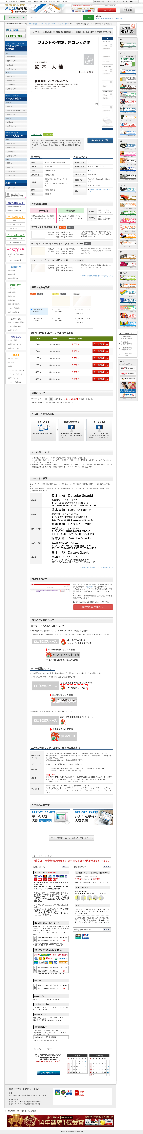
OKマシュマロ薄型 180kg (37, 319)
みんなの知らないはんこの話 (126, 354)
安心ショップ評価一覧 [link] (15, 374)
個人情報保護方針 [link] (13, 312)
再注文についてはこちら (93, 607)
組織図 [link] (10, 366)
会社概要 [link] (11, 362)
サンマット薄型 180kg (58, 319)
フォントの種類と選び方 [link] (16, 242)
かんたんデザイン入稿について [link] (16, 255)
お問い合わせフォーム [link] (15, 348)
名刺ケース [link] (11, 188)
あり (91, 171)
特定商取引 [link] (11, 300)
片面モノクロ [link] (11, 69)
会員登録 (90, 587)
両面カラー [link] (11, 57)
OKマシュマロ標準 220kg (37, 310)
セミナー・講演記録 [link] (14, 382)
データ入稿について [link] (14, 220)
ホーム (134, 2)
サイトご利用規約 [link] (13, 308)
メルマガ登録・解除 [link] (14, 326)
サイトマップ (123, 2)
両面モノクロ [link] (11, 61)
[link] (16, 46)
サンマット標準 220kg (58, 310)
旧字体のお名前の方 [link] (14, 210)
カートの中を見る (107, 10)
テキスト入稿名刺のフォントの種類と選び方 (97, 567)
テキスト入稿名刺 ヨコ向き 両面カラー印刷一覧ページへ (71, 838)
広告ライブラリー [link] (13, 378)
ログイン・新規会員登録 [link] (16, 322)
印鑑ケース (100, 18)
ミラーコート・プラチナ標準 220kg (83, 311)
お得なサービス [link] (13, 330)
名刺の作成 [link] (11, 270)
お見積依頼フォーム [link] (14, 344)
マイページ (111, 2)
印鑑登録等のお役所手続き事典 (126, 343)
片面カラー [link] (11, 65)
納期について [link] (12, 296)
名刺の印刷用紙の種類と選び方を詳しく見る (97, 276)
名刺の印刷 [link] (11, 274)
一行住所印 (109, 18)
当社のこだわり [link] (13, 358)
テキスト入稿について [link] (15, 238)
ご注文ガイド (100, 2)
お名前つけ (118, 18)
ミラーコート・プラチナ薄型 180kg (83, 320)
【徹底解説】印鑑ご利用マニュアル (126, 349)
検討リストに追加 (100, 140)
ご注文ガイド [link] (12, 288)
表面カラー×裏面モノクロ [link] (16, 110)
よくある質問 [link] (12, 340)
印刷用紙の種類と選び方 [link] (16, 206)
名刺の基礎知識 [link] (13, 278)
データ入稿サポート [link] (14, 224)
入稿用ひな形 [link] (12, 228)
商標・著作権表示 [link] (13, 304)
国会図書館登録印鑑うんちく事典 (126, 337)
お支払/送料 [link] (12, 292)
